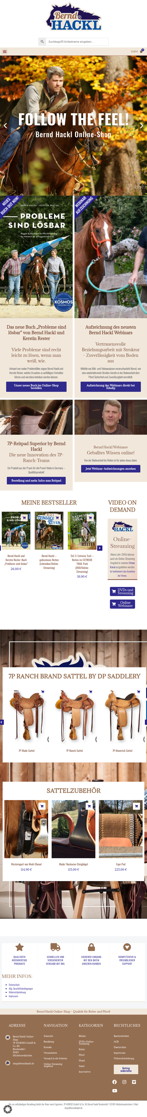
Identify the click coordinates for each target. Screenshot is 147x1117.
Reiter (82, 1049)
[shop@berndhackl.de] (7, 1062)
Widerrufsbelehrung (17, 992)
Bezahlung (49, 1041)
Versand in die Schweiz (55, 1058)
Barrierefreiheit (121, 1036)
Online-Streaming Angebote (53, 1065)
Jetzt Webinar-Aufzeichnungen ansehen (111, 468)
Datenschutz (14, 984)
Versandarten (50, 1052)
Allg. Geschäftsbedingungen (21, 988)
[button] (5, 51)
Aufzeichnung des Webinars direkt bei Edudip (111, 387)
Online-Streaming (122, 542)
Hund (82, 1060)
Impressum (13, 996)
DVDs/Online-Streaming (86, 1042)
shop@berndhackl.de (23, 1063)
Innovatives (85, 1071)
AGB (116, 1041)
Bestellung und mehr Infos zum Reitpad (36, 480)
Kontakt (48, 1047)
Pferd (81, 1054)
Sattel (81, 1066)
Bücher (82, 1036)
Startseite (48, 1036)
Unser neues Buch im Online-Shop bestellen (36, 387)
